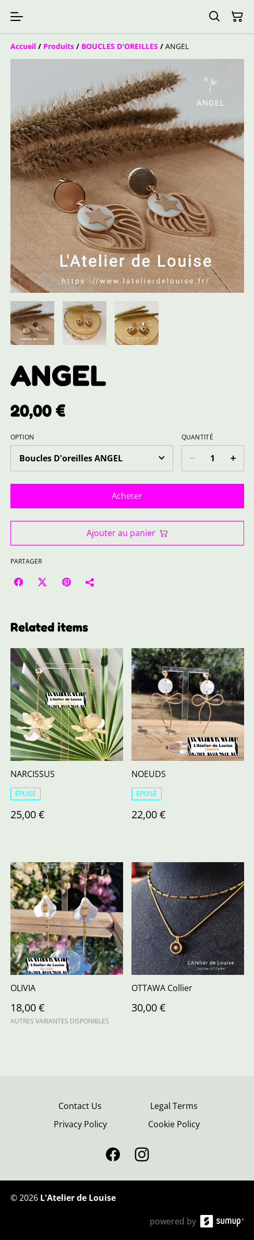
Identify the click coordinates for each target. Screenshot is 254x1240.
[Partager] (90, 582)
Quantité (197, 437)
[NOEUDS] (187, 744)
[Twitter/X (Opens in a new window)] (42, 582)
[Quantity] (213, 458)
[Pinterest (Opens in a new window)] (66, 582)
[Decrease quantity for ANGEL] (192, 458)
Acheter (127, 496)
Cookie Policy (174, 1124)
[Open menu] (16, 16)
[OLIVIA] (66, 948)
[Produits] (58, 46)
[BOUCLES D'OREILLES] (119, 46)
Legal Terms (174, 1106)
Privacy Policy (80, 1124)
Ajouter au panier (127, 533)
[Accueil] (23, 46)
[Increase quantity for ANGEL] (233, 458)
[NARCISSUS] (66, 744)
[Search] (214, 16)
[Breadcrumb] (127, 46)
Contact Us (80, 1106)
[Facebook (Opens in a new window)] (18, 582)
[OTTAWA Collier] (187, 948)
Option (22, 437)
